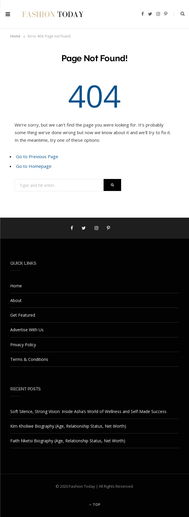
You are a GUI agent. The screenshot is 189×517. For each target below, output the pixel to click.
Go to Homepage (33, 166)
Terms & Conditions (29, 359)
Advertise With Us (27, 329)
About (16, 300)
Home (15, 36)
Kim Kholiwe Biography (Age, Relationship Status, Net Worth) (68, 426)
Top (94, 504)
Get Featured (22, 315)
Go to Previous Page (37, 156)
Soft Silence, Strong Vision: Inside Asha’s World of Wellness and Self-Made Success (88, 411)
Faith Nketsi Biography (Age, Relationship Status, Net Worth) (67, 440)
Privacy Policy (23, 344)
